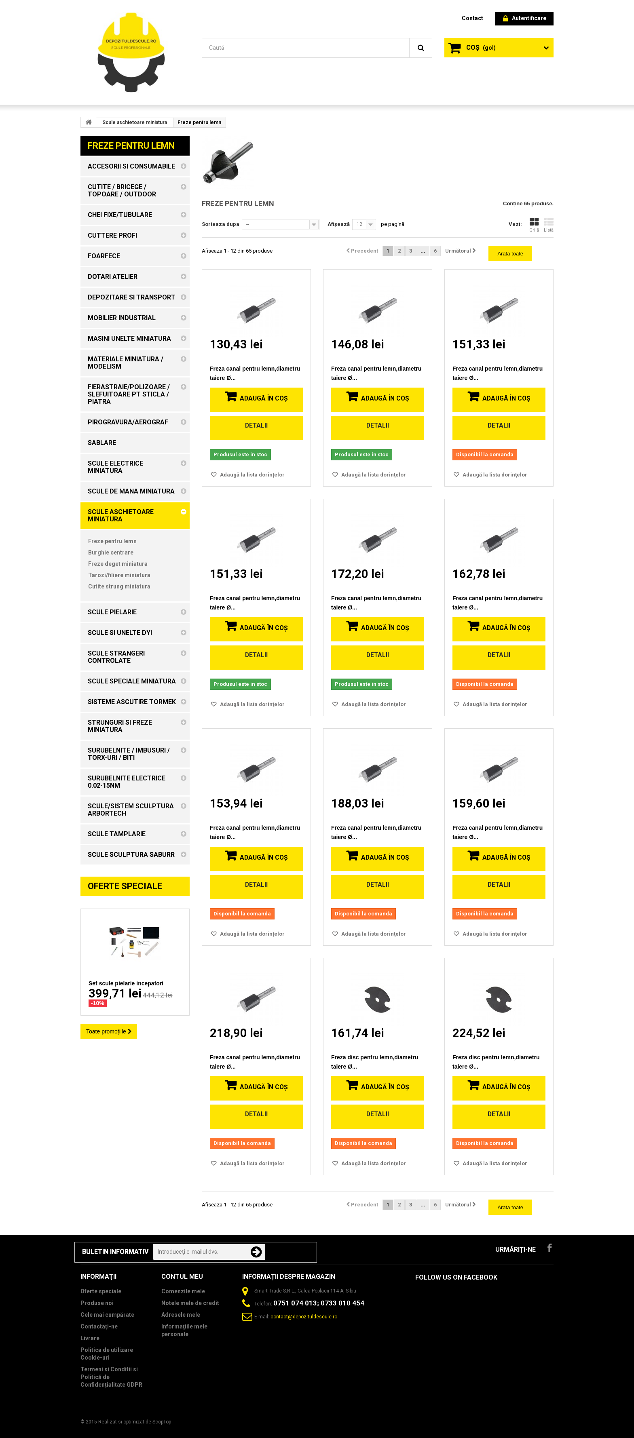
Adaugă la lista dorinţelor (252, 475)
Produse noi (97, 1303)
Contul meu (182, 1276)
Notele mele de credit (190, 1303)
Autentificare (524, 19)
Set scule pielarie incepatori (126, 983)
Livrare (89, 1338)
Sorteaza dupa (220, 224)
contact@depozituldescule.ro (304, 1317)
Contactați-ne (99, 1326)
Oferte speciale (125, 886)
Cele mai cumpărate (107, 1314)
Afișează (339, 224)
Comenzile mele (183, 1291)
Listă (549, 225)
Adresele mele (180, 1314)
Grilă (534, 225)
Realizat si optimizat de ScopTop (134, 1422)
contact (472, 18)
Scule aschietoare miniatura (134, 122)
